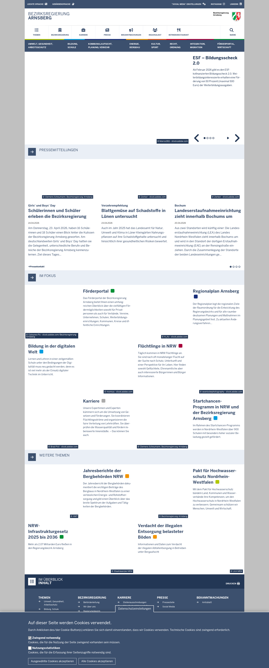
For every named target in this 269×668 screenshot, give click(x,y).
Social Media (168, 606)
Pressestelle (168, 602)
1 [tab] (205, 138)
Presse (162, 597)
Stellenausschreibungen (134, 602)
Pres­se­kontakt (36, 266)
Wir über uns (89, 606)
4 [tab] (213, 138)
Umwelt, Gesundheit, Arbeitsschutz (40, 46)
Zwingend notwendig (46, 638)
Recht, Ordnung (175, 46)
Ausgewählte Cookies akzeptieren (52, 661)
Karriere (124, 597)
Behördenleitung (91, 602)
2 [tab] (207, 138)
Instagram (218, 4)
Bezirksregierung (92, 597)
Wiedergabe (228, 138)
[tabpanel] (134, 98)
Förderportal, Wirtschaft (226, 46)
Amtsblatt (207, 602)
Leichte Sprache (37, 4)
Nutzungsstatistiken (46, 648)
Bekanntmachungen (212, 597)
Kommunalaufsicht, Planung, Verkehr (100, 46)
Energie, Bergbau (135, 46)
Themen (44, 597)
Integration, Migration (197, 46)
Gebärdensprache (63, 4)
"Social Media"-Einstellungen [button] (189, 4)
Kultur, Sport (155, 46)
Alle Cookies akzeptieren (97, 661)
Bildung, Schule (73, 46)
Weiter (237, 138)
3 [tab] (210, 138)
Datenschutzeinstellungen (134, 609)
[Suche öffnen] (232, 32)
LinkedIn (236, 4)
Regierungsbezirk (91, 611)
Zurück (196, 138)
